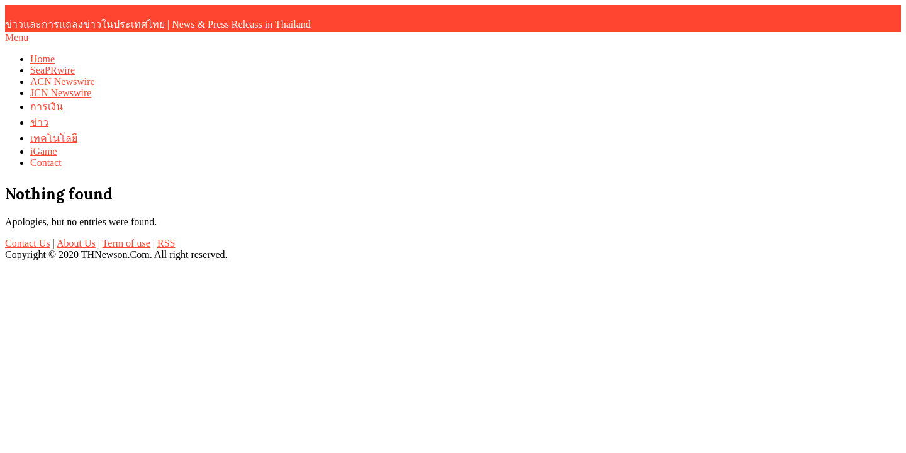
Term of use (126, 243)
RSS (166, 243)
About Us (76, 243)
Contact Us (27, 243)
